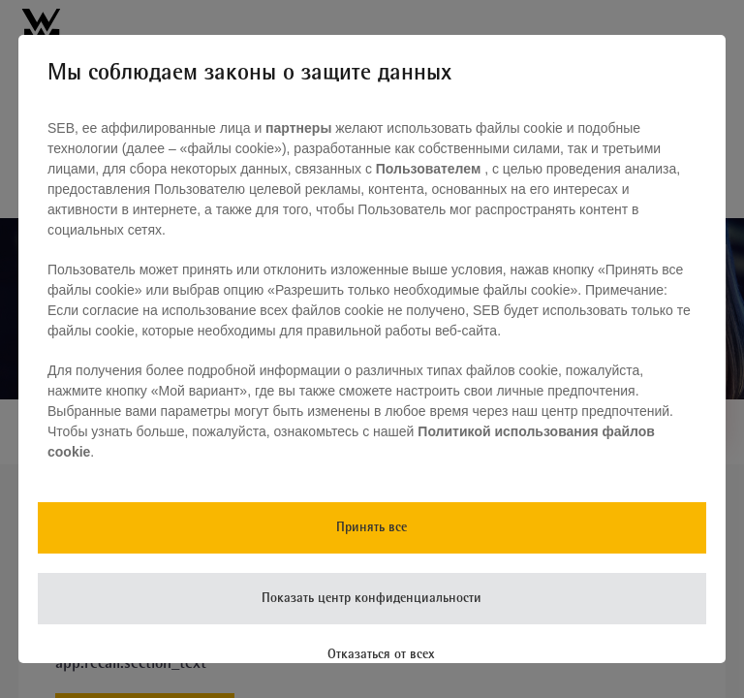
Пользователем (430, 168)
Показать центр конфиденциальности (371, 598)
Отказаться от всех (381, 655)
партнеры (298, 128)
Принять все (371, 528)
